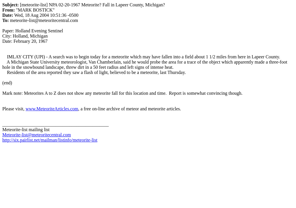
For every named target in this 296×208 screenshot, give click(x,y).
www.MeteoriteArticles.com (51, 108)
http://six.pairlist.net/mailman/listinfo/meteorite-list (49, 140)
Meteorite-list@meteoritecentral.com (36, 134)
